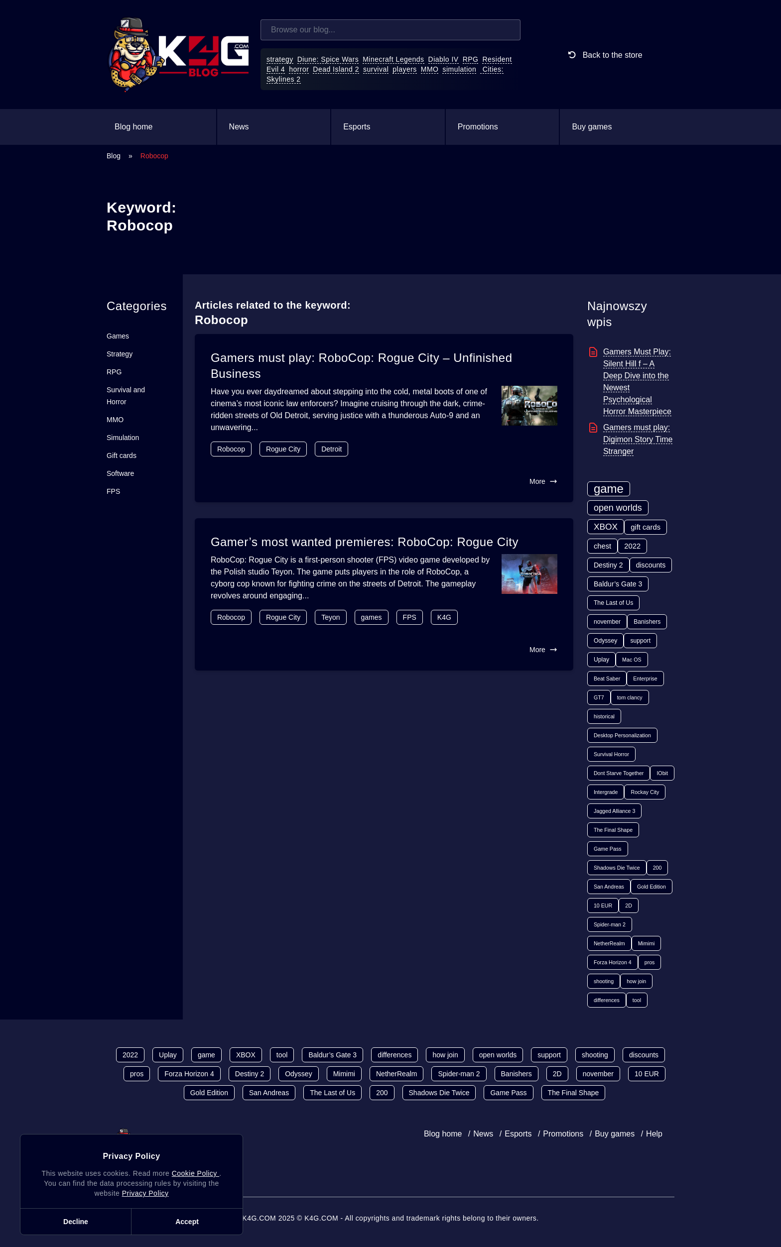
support (549, 1055)
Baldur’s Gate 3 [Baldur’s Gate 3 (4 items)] (618, 584)
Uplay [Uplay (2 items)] (601, 659)
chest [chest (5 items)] (602, 546)
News (239, 126)
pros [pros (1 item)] (650, 962)
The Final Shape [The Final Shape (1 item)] (613, 830)
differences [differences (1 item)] (607, 1000)
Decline (75, 1222)
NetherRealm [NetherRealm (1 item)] (609, 943)
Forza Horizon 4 (189, 1074)
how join (445, 1055)
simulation (459, 69)
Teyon (330, 617)
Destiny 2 (249, 1074)
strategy (279, 59)
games (371, 617)
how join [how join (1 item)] (636, 981)
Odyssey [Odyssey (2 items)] (605, 640)
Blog (114, 156)
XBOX (246, 1055)
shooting (595, 1055)
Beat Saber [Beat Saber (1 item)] (607, 678)
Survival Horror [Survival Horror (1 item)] (611, 754)
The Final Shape (573, 1093)
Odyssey (298, 1074)
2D (557, 1074)
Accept (187, 1222)
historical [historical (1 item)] (604, 716)
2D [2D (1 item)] (628, 905)
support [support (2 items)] (640, 640)
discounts (643, 1055)
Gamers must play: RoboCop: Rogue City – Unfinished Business (362, 365)
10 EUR (647, 1074)
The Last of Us (332, 1093)
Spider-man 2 (459, 1074)
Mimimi (344, 1074)
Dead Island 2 (336, 69)
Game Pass (508, 1093)
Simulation (123, 438)
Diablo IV (443, 59)
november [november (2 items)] (607, 621)
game (206, 1055)
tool (282, 1055)
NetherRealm (396, 1074)
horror (299, 69)
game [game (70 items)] (609, 488)
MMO (430, 69)
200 (382, 1093)
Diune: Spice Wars (328, 59)
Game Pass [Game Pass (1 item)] (608, 849)
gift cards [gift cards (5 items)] (645, 527)
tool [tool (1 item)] (637, 1000)
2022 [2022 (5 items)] (632, 546)
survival (376, 69)
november (598, 1074)
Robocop (231, 449)
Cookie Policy (195, 1173)
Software (120, 473)
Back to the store (603, 55)
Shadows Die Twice (439, 1093)
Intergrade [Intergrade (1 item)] (606, 792)
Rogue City (283, 449)
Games (118, 336)
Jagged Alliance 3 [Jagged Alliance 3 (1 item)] (615, 811)
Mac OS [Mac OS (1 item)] (632, 660)
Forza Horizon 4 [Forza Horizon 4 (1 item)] (613, 962)
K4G (444, 617)
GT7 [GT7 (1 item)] (599, 697)
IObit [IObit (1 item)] (662, 773)
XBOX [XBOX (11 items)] (606, 527)
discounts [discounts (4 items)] (651, 565)
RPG (471, 59)
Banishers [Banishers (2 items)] (647, 621)
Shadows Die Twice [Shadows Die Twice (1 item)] (617, 868)
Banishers (516, 1074)
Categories (137, 306)
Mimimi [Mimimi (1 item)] (646, 943)
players (404, 69)
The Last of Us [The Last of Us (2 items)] (613, 602)
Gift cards (121, 455)
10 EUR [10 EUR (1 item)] (603, 905)
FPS (113, 491)
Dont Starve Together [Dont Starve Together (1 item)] (619, 773)
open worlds (498, 1055)
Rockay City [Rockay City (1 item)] (645, 792)
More (543, 481)
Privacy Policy (145, 1193)
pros (136, 1074)
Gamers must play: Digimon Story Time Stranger (638, 439)
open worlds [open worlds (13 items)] (618, 508)
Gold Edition (209, 1093)
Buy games (592, 126)
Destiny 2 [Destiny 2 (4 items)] (608, 565)
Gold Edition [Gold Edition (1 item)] (651, 887)
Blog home (134, 126)
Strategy (119, 354)
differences (394, 1055)
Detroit (331, 449)
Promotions (478, 126)
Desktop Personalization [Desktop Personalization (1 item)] (622, 735)
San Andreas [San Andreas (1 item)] (609, 887)
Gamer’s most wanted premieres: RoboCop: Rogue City (365, 542)
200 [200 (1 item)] (657, 868)
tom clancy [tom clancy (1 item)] (630, 697)
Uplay (168, 1055)
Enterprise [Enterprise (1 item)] (645, 678)
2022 (130, 1055)
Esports (356, 126)
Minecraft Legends (393, 59)
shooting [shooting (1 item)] (604, 981)
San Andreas (269, 1093)
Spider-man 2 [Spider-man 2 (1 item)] (610, 924)
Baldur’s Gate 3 (332, 1055)
